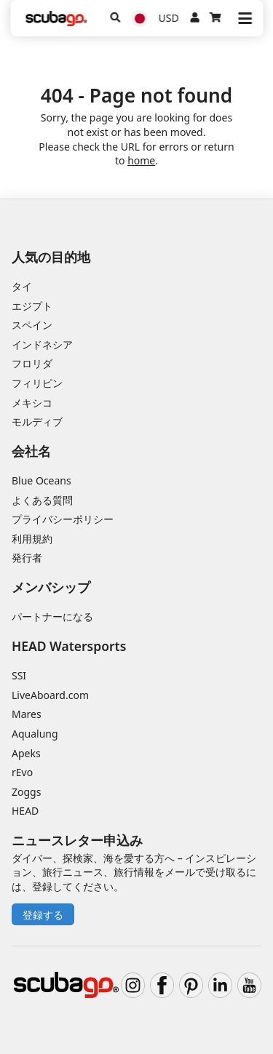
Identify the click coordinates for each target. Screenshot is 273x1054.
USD (169, 18)
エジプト (32, 306)
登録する (43, 915)
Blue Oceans (41, 480)
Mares (26, 714)
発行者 (27, 557)
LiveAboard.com (50, 695)
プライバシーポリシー (63, 519)
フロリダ (32, 363)
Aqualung (35, 733)
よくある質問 (42, 500)
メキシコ (32, 403)
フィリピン (37, 383)
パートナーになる (52, 616)
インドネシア (42, 344)
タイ (22, 286)
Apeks (26, 753)
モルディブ (37, 421)
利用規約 (32, 539)
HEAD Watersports (69, 646)
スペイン (32, 325)
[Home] (56, 18)
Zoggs (26, 792)
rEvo (22, 772)
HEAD (25, 811)
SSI (19, 675)
